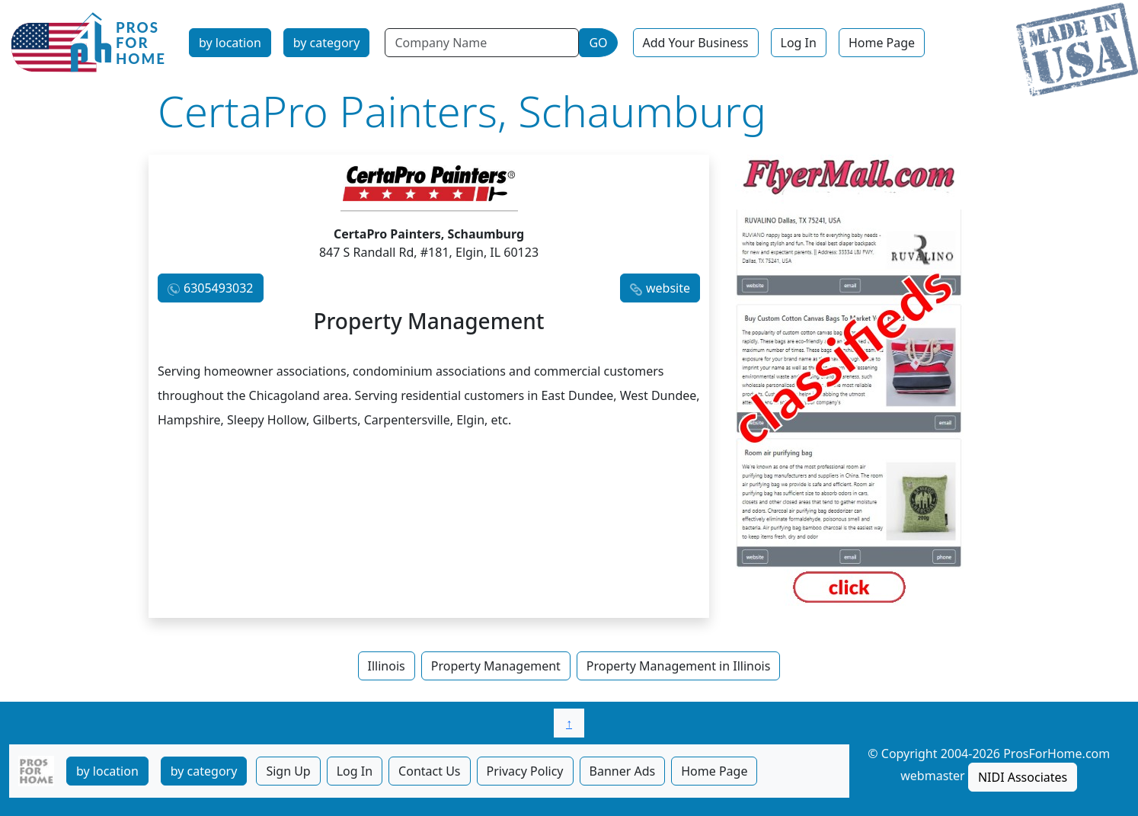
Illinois (386, 666)
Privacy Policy (525, 771)
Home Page (882, 42)
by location (230, 42)
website (668, 288)
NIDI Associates (1022, 777)
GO (598, 42)
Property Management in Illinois (679, 666)
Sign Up (288, 771)
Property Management (496, 666)
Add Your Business (696, 42)
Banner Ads (623, 771)
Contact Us (429, 771)
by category (326, 42)
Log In (799, 42)
